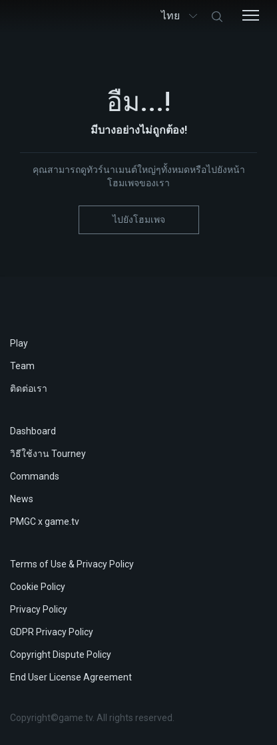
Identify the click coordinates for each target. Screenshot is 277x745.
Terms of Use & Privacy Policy (72, 564)
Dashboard (33, 431)
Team (22, 366)
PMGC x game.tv (44, 521)
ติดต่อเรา (28, 388)
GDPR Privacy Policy (51, 632)
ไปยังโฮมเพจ (139, 219)
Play (19, 343)
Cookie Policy (37, 586)
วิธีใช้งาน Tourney (48, 453)
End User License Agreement (71, 677)
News (21, 499)
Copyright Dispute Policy (60, 654)
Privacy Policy (38, 609)
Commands (34, 476)
